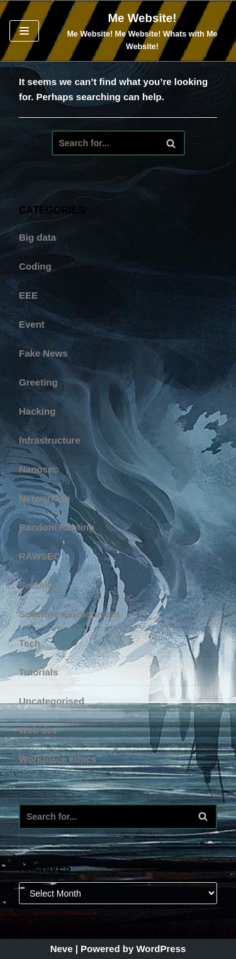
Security (37, 585)
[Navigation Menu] (24, 31)
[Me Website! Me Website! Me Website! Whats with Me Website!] (142, 31)
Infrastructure (50, 440)
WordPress (161, 948)
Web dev (38, 730)
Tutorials (38, 672)
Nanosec (39, 469)
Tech (29, 643)
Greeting (38, 382)
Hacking (37, 411)
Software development (69, 614)
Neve (61, 948)
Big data (37, 237)
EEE (28, 295)
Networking (44, 498)
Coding (35, 266)
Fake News (43, 353)
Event (32, 324)
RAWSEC (39, 556)
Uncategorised (51, 701)
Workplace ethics (57, 759)
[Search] (118, 143)
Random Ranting (56, 527)
